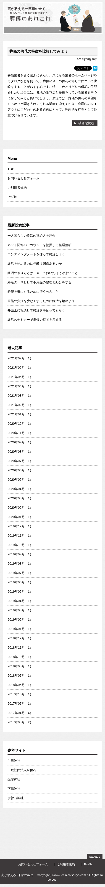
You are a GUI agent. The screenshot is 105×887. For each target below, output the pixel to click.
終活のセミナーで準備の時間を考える (35, 319)
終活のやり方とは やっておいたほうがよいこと (43, 273)
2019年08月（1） (20, 563)
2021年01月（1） (20, 414)
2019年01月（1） (20, 629)
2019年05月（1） (20, 591)
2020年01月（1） (20, 517)
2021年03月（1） (20, 395)
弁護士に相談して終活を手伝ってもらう (36, 310)
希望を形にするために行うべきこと (33, 291)
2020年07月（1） (20, 461)
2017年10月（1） (20, 694)
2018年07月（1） (20, 675)
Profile (12, 197)
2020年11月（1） (20, 433)
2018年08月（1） (20, 666)
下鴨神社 (14, 788)
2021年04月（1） (20, 386)
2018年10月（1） (20, 657)
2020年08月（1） (20, 451)
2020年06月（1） (20, 470)
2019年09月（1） (20, 554)
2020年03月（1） (20, 498)
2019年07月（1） (20, 573)
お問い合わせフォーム (23, 178)
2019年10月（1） (20, 545)
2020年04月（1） (20, 489)
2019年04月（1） (20, 601)
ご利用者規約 (17, 187)
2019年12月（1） (20, 526)
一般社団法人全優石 (22, 770)
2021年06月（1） (20, 367)
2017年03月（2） (20, 722)
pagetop (94, 856)
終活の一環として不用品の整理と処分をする (39, 282)
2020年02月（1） (20, 507)
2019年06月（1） (20, 582)
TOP (11, 169)
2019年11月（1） (20, 535)
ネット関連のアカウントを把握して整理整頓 (39, 245)
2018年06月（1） (20, 685)
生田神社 (14, 760)
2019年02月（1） (20, 619)
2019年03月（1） (20, 610)
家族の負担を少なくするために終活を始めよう (41, 301)
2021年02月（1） (20, 405)
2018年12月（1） (20, 638)
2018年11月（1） (20, 647)
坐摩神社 (14, 779)
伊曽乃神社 (16, 798)
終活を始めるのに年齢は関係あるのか (35, 263)
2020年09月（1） (20, 442)
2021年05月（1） (20, 377)
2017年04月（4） (20, 713)
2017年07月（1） (20, 703)
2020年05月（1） (20, 479)
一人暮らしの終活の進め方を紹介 (31, 235)
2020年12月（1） (20, 423)
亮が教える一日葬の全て (26, 9)
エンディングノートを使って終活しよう (36, 254)
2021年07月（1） (20, 358)
